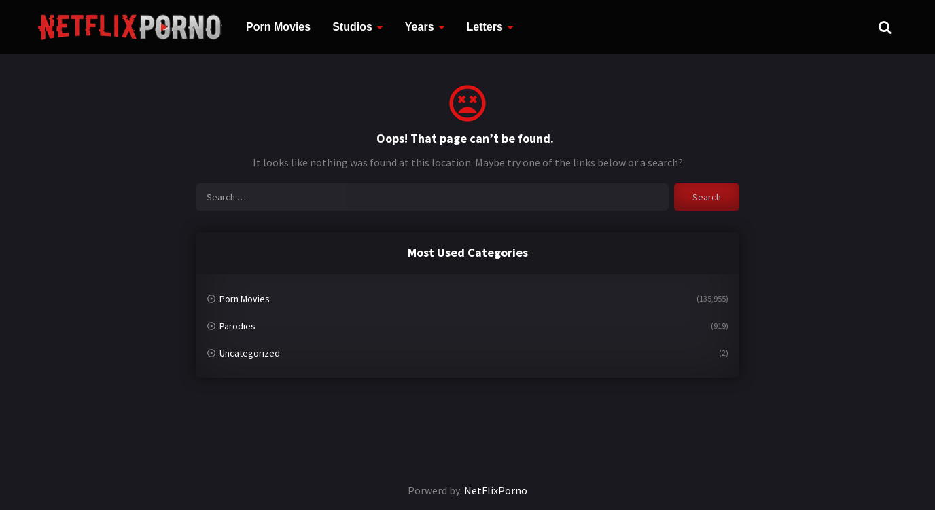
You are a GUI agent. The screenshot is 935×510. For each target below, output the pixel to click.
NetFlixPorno (495, 490)
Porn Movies (278, 27)
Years (419, 27)
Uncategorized (249, 353)
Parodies (237, 326)
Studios (352, 27)
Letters (485, 27)
